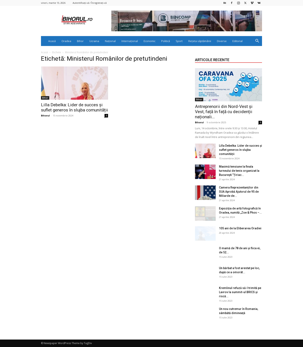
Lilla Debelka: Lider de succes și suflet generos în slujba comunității (74, 107)
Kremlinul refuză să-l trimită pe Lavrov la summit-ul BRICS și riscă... (240, 292)
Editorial (237, 41)
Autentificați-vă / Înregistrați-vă (90, 2)
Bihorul (45, 115)
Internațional (129, 41)
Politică (165, 41)
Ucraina (94, 41)
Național (110, 41)
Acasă (52, 41)
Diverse (222, 41)
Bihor (80, 41)
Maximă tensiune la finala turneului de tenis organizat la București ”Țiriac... (239, 171)
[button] (257, 41)
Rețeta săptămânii (199, 41)
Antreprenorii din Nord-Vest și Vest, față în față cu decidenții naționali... (223, 111)
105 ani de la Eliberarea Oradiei (240, 228)
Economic (149, 41)
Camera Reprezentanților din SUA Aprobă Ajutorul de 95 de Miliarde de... (239, 191)
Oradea (66, 41)
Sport (179, 41)
